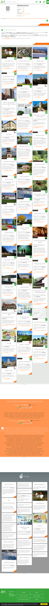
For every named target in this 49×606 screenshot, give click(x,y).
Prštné (40, 18)
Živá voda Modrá (38, 448)
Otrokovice (18, 416)
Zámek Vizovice (11, 455)
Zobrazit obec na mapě (7, 38)
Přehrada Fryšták (30, 439)
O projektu (23, 592)
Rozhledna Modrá (23, 447)
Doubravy (36, 412)
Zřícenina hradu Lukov (31, 443)
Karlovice (25, 414)
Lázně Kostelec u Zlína (20, 439)
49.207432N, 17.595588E (26, 13)
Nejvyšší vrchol (35, 210)
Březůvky (28, 412)
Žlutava (38, 418)
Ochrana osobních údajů (23, 599)
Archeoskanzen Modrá (29, 448)
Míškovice (31, 415)
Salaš (42, 18)
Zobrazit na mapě (8, 68)
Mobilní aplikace (36, 595)
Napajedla (6, 416)
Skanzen (19, 85)
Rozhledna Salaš (26, 455)
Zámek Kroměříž (37, 449)
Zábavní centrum (4, 176)
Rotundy (42, 430)
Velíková (46, 18)
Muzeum (4, 73)
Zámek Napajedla (37, 438)
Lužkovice (27, 18)
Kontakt (36, 599)
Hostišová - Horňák (13, 414)
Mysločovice (41, 415)
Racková (35, 416)
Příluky (37, 18)
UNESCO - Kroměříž (31, 453)
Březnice (18, 412)
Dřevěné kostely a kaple (37, 287)
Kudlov (19, 18)
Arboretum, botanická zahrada (38, 161)
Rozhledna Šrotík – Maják (36, 455)
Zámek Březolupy (11, 440)
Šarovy (42, 416)
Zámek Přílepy (24, 442)
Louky (24, 18)
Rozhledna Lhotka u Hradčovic (13, 446)
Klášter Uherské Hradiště (22, 451)
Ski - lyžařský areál (20, 198)
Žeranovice (25, 418)
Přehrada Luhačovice (20, 444)
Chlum (7, 18)
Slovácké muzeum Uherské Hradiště (36, 451)
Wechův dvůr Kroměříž (22, 453)
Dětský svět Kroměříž (32, 447)
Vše (2, 428)
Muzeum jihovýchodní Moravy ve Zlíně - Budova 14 (16, 437)
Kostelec (16, 18)
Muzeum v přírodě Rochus (36, 446)
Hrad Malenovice (7, 435)
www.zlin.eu (23, 15)
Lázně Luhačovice (29, 444)
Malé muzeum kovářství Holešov (19, 443)
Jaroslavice (10, 18)
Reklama (36, 592)
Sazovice (11, 418)
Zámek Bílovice (17, 442)
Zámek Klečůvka (31, 442)
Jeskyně (35, 237)
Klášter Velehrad (18, 455)
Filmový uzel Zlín (11, 438)
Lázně (4, 256)
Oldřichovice (12, 416)
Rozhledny (4, 158)
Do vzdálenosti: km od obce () (19, 420)
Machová (26, 415)
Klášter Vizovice (40, 453)
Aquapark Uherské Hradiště (10, 451)
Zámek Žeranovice (38, 439)
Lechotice (11, 415)
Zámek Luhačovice (38, 444)
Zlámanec (31, 418)
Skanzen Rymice (40, 443)
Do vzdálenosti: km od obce (20, 404)
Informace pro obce (23, 595)
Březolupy (23, 412)
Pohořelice (23, 416)
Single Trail (35, 132)
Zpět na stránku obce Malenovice (43, 43)
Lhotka (22, 18)
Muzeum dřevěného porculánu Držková (16, 452)
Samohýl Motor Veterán (17, 435)
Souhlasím (44, 604)
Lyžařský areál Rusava (25, 446)
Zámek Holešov (39, 442)
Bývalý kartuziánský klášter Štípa (30, 440)
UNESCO (19, 341)
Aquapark (19, 313)
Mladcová (34, 18)
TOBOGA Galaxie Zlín (10, 439)
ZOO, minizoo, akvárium (6, 340)
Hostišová (6, 414)
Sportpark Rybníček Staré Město (33, 452)
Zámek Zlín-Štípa (9, 442)
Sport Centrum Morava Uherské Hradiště (15, 448)
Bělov (5, 412)
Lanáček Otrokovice (28, 438)
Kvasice (42, 414)
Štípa (44, 18)
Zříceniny (19, 57)
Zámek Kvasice (19, 440)
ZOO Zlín (39, 440)
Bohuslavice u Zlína (11, 412)
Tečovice (15, 418)
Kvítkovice (6, 415)
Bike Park (17, 433)
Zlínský (24, 10)
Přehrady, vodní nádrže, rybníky (7, 283)
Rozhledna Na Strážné (38, 437)
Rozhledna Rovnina (11, 444)
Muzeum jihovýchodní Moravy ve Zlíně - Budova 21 (34, 435)
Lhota (15, 415)
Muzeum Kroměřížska (28, 449)
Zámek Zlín (30, 437)
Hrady (4, 57)
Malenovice (23, 5)
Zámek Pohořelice (19, 438)
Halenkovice (41, 412)
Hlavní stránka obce (45, 24)
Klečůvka (13, 18)
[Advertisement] (24, 392)
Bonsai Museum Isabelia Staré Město (15, 449)
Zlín (23, 9)
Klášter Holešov (7, 443)
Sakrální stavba (4, 309)
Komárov (30, 414)
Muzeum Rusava (15, 447)
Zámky (4, 131)
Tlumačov (20, 418)
